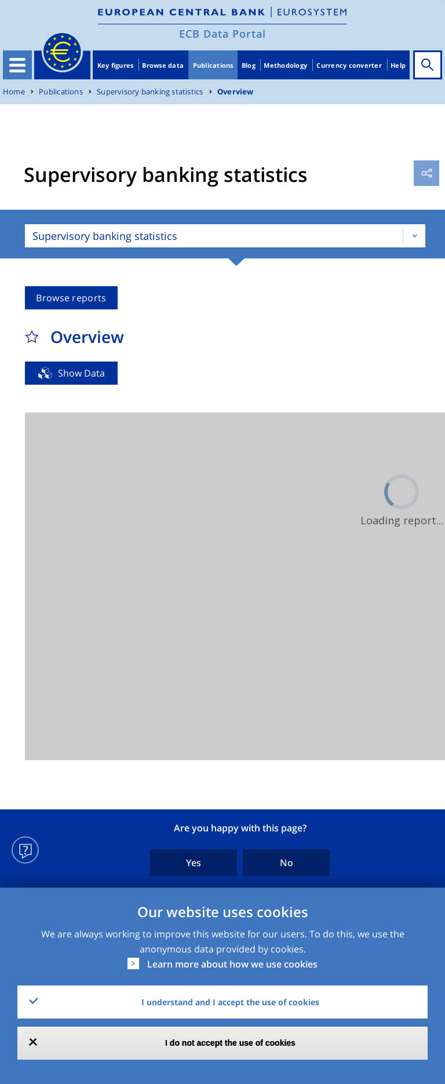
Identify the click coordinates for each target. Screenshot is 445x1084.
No (286, 862)
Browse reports (71, 297)
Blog (249, 65)
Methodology (285, 65)
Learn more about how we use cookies (232, 964)
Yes (193, 862)
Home (14, 92)
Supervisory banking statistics (150, 92)
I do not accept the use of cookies (230, 1042)
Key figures (115, 65)
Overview (235, 92)
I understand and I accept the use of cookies (230, 1002)
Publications (213, 65)
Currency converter (349, 65)
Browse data (163, 65)
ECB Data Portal (222, 34)
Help (398, 65)
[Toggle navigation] (17, 64)
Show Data (81, 373)
